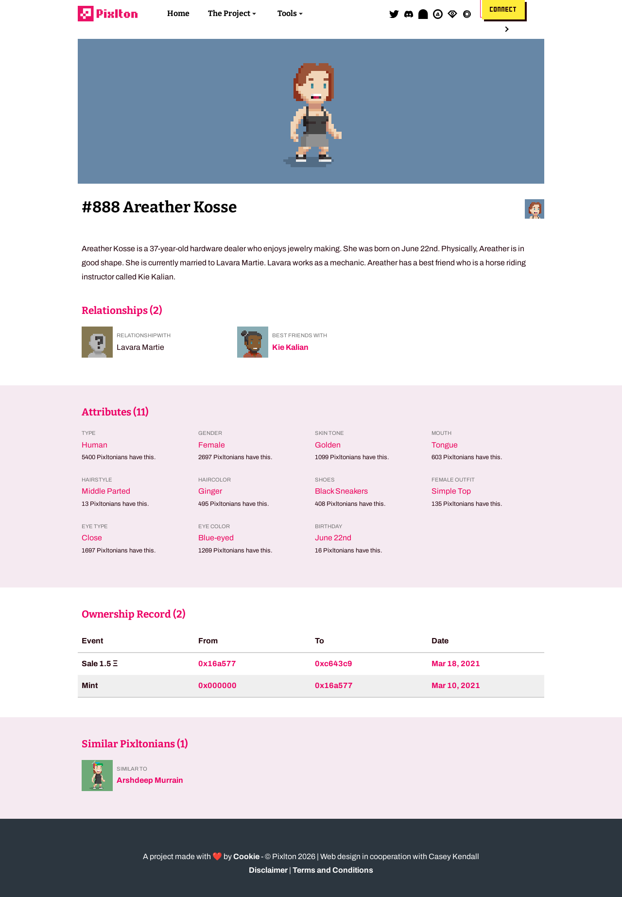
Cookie (246, 856)
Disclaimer (268, 870)
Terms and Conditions (333, 870)
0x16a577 (217, 663)
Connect (503, 10)
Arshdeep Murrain (150, 780)
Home (178, 13)
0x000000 (217, 685)
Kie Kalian (290, 347)
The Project (229, 13)
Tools (287, 13)
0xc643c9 (333, 663)
